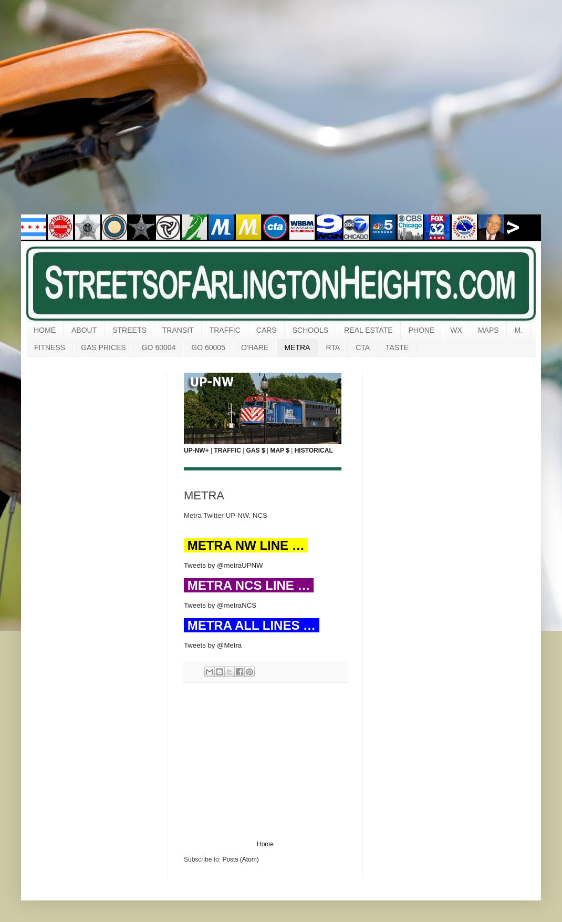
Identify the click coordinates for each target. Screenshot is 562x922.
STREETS (129, 330)
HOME (45, 330)
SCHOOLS (310, 330)
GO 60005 (208, 347)
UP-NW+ (196, 450)
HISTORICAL (314, 450)
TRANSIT (178, 330)
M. (519, 330)
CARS (266, 330)
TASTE (397, 347)
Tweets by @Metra (213, 645)
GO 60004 (159, 347)
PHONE (422, 330)
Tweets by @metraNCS (220, 605)
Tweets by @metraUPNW (223, 565)
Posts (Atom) (240, 859)
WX (456, 330)
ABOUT (84, 330)
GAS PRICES (103, 347)
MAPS (488, 330)
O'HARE (254, 347)
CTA (363, 347)
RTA (333, 347)
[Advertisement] (98, 114)
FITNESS (49, 347)
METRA (297, 347)
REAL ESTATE (368, 330)
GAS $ (255, 450)
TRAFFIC (225, 330)
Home (265, 844)
